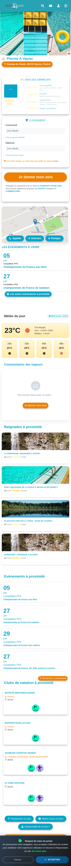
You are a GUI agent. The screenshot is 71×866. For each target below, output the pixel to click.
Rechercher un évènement (52, 678)
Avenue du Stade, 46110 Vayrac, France (27, 64)
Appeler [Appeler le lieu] (15, 238)
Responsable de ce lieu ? (35, 826)
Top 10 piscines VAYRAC (15, 137)
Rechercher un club (19, 818)
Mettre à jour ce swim (51, 818)
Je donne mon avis (35, 405)
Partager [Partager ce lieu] (54, 238)
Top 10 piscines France (15, 155)
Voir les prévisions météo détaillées (35, 838)
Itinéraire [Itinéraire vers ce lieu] (34, 238)
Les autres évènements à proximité (28, 294)
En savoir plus (39, 861)
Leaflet (64, 242)
